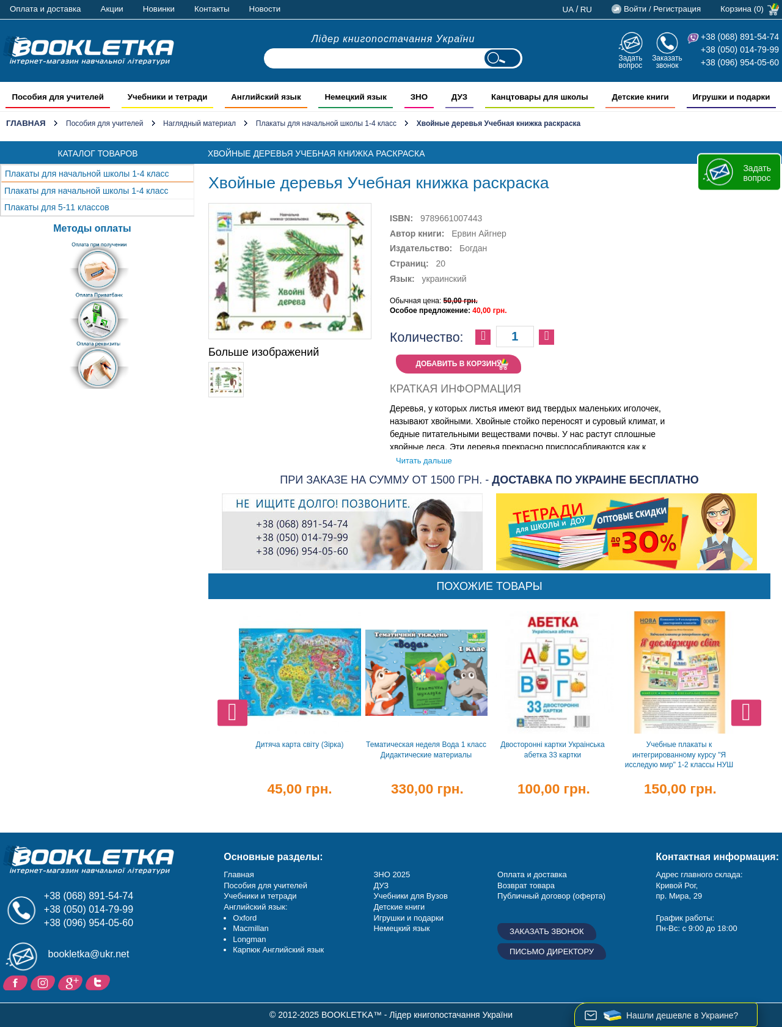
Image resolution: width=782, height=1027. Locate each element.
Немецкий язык (401, 928)
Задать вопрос (630, 61)
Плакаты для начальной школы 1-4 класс (326, 123)
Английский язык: (255, 906)
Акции (112, 8)
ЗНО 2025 (391, 874)
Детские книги (399, 906)
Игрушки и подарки (408, 917)
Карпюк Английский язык (278, 949)
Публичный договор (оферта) (551, 895)
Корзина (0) (742, 8)
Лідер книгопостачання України (393, 39)
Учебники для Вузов (410, 895)
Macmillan (251, 928)
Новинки (159, 8)
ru (586, 9)
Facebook (17, 981)
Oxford (245, 917)
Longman (249, 939)
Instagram (44, 981)
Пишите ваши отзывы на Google (72, 981)
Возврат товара (526, 885)
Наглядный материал (199, 123)
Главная (26, 123)
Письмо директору (552, 951)
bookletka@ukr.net (89, 954)
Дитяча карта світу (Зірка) (300, 744)
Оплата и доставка (45, 8)
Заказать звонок (667, 61)
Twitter (99, 981)
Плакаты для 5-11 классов (56, 207)
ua (568, 9)
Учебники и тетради (260, 895)
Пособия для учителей (104, 123)
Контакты (212, 8)
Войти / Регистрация (662, 8)
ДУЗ (381, 885)
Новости (265, 8)
